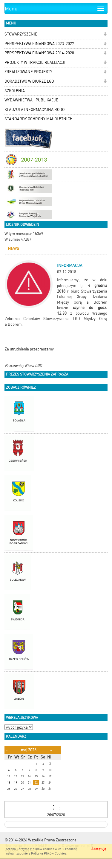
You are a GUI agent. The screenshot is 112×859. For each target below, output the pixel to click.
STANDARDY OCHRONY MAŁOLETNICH (38, 119)
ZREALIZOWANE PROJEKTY (28, 71)
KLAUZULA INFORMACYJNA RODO (34, 109)
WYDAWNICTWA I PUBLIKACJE (31, 100)
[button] (105, 35)
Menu (11, 9)
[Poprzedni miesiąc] (7, 750)
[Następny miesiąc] (51, 750)
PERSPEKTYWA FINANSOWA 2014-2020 (39, 53)
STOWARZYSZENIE (20, 34)
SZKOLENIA (14, 91)
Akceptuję (98, 849)
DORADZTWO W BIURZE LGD (29, 81)
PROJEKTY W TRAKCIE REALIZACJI (34, 62)
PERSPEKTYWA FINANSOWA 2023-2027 (39, 43)
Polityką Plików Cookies (48, 853)
